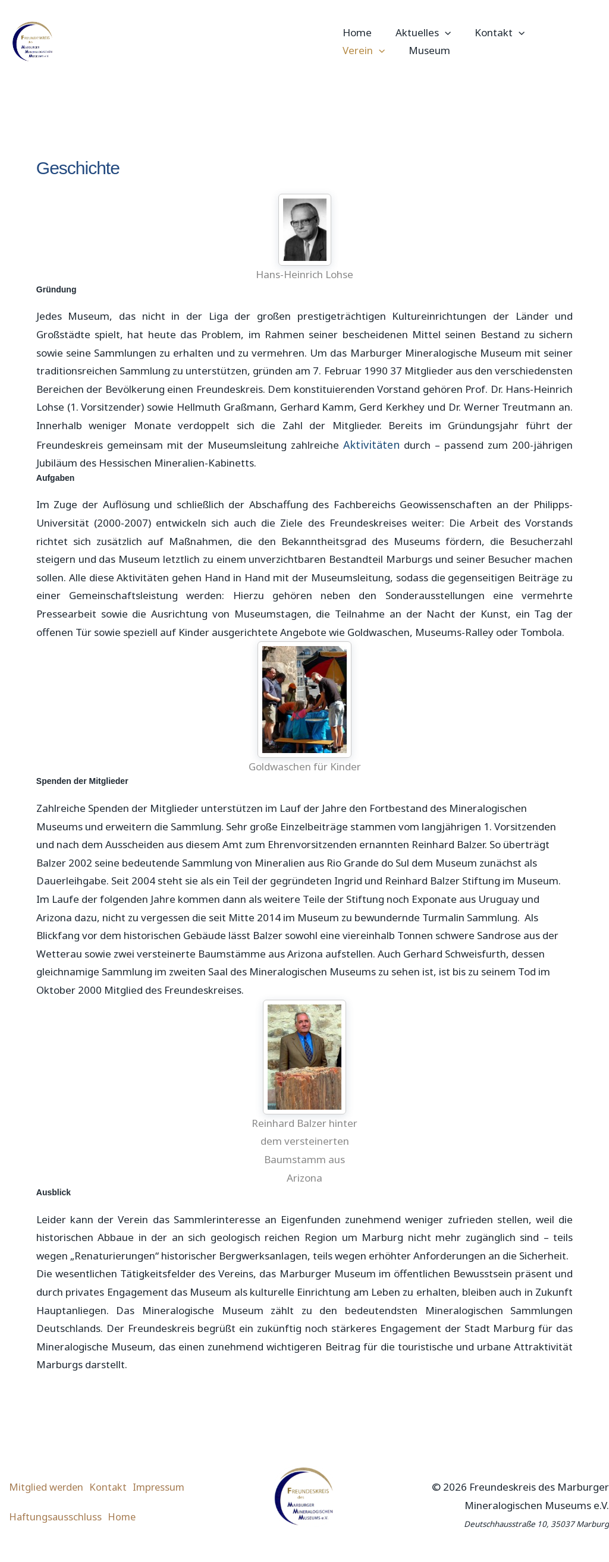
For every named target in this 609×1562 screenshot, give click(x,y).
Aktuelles (419, 33)
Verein (559, 33)
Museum (363, 50)
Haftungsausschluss (59, 1516)
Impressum (177, 1492)
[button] (441, 33)
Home (357, 32)
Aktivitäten (372, 444)
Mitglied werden (50, 1492)
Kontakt (492, 33)
